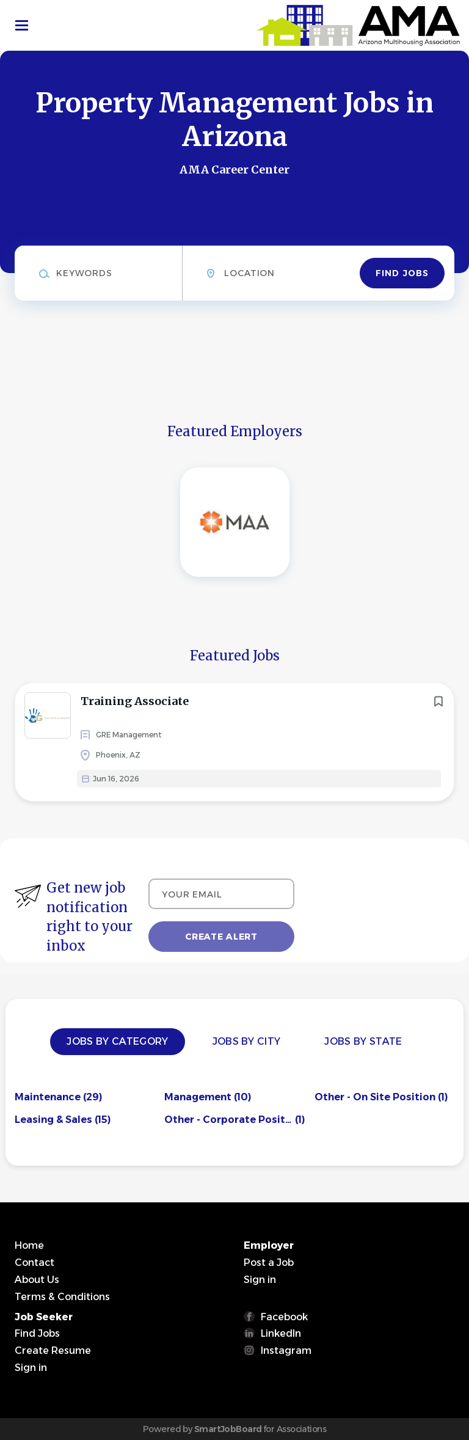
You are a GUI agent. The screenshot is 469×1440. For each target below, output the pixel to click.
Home (29, 1245)
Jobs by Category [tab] (117, 1041)
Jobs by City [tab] (247, 1041)
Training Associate (135, 701)
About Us (37, 1279)
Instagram (286, 1350)
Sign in (260, 1279)
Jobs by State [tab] (363, 1041)
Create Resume (53, 1350)
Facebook (284, 1317)
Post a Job (269, 1262)
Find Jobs (402, 273)
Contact (34, 1262)
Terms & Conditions (62, 1297)
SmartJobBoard (228, 1429)
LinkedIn (281, 1333)
